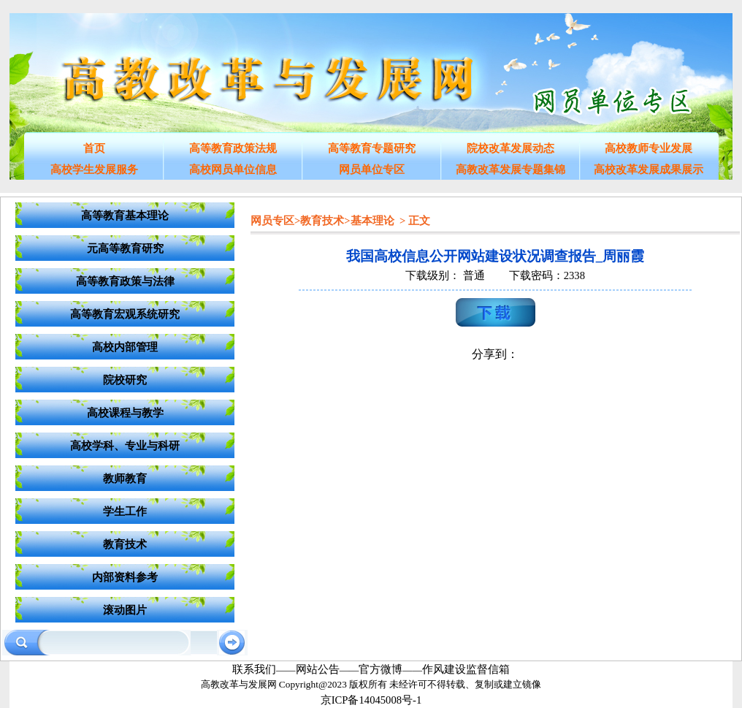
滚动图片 (125, 610)
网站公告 (318, 669)
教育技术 (125, 544)
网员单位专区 (372, 169)
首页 (94, 148)
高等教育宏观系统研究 (125, 314)
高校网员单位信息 (233, 169)
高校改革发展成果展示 (648, 169)
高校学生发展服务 (94, 169)
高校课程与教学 (125, 413)
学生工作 (125, 511)
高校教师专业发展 (648, 148)
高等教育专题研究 (372, 148)
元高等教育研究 (125, 248)
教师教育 (125, 478)
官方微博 (380, 669)
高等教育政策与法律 (125, 281)
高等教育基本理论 (125, 215)
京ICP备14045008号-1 (371, 700)
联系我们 (254, 669)
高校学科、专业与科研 (125, 446)
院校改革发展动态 (510, 148)
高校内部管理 (125, 347)
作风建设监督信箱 (466, 669)
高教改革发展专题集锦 (510, 169)
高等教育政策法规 (233, 148)
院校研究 (125, 380)
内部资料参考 (125, 577)
